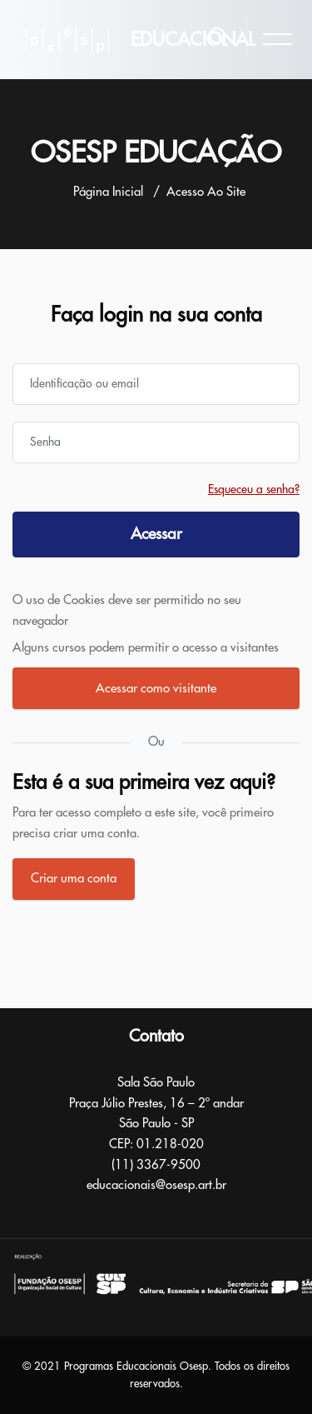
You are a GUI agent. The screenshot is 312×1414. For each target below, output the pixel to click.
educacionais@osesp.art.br (156, 1185)
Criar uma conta (73, 878)
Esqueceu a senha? (254, 489)
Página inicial (108, 192)
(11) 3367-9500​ (156, 1165)
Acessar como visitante (156, 688)
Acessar (156, 534)
